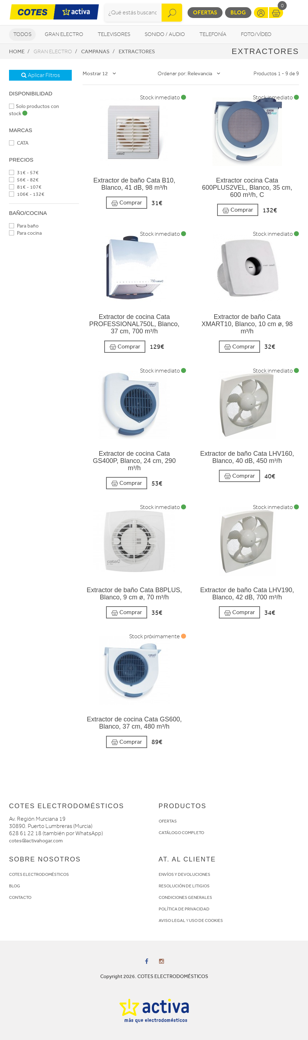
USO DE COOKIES (206, 920)
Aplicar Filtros (40, 75)
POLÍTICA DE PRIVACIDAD (184, 908)
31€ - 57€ (24, 173)
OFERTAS (168, 821)
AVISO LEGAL (172, 920)
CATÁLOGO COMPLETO (181, 832)
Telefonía (212, 34)
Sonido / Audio (165, 34)
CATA (18, 143)
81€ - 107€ (25, 187)
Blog (238, 12)
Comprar (126, 203)
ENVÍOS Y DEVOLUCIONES (184, 874)
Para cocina (25, 233)
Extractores (137, 51)
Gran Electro (64, 34)
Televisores (114, 34)
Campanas (95, 51)
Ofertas (205, 12)
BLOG (14, 885)
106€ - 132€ (26, 194)
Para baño (24, 226)
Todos (22, 34)
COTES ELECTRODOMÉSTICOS (39, 874)
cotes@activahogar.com (36, 841)
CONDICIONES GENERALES (185, 897)
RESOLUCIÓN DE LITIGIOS (184, 885)
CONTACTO (20, 897)
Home (17, 51)
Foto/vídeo (256, 34)
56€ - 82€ (24, 180)
